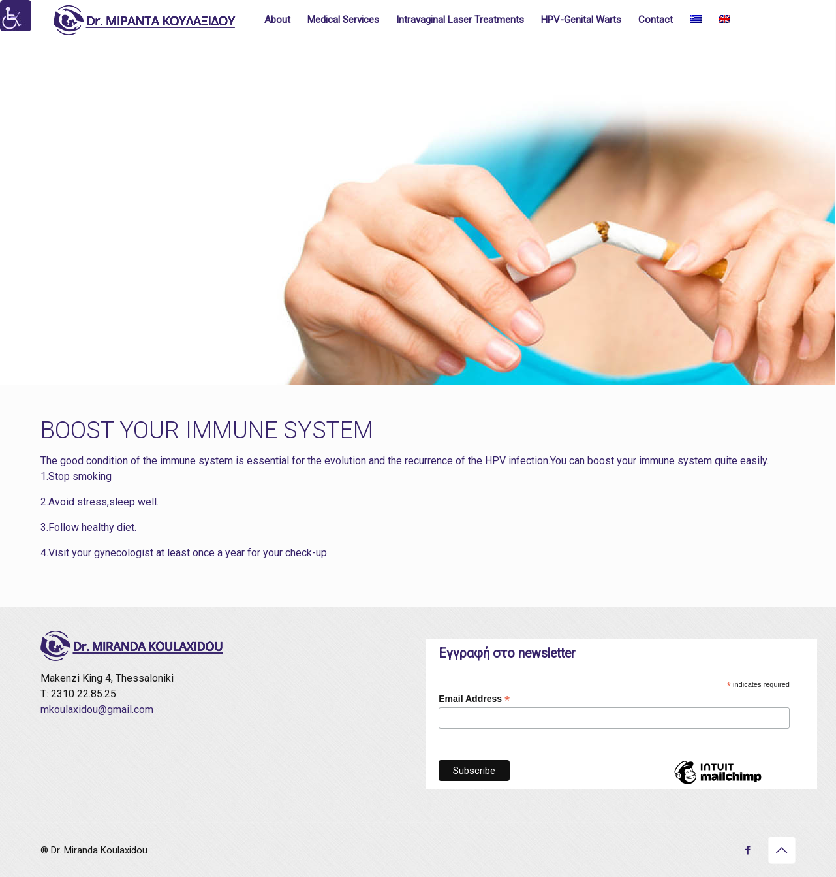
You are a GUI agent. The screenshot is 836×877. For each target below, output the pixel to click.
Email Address (474, 699)
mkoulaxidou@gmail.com (96, 709)
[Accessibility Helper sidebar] (15, 15)
